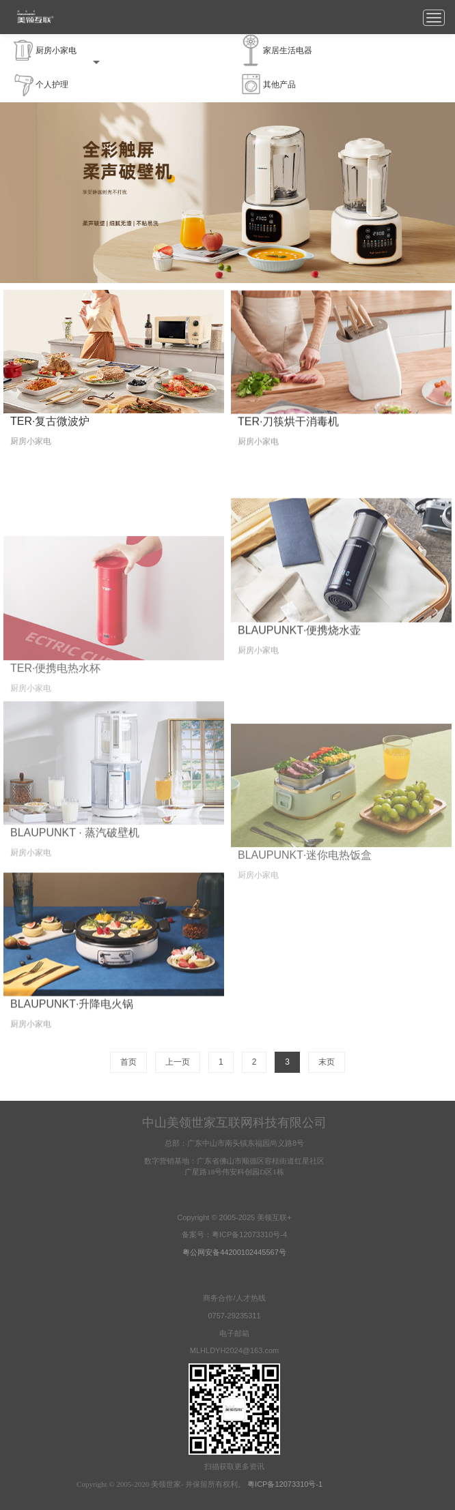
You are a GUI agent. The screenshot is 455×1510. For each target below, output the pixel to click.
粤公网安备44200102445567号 (234, 1252)
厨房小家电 (56, 51)
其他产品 (267, 85)
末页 (326, 1062)
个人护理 (40, 85)
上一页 (177, 1062)
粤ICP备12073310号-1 (284, 1484)
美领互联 (35, 17)
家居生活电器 (275, 51)
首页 (128, 1062)
